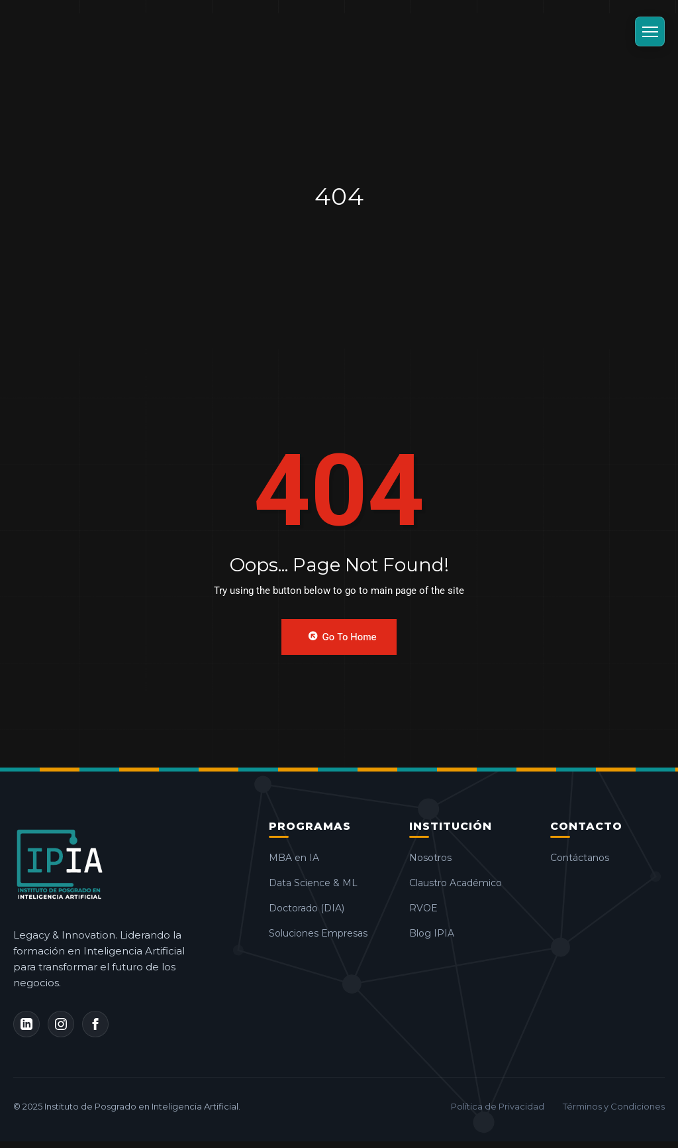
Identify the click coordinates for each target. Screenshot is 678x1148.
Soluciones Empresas (324, 933)
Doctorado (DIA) (312, 908)
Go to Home (342, 636)
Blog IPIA (437, 933)
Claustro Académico (461, 882)
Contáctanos (585, 857)
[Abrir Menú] (650, 31)
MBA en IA (300, 857)
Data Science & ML (319, 882)
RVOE (429, 908)
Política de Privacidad (497, 1106)
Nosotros (436, 857)
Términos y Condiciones (614, 1106)
